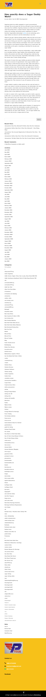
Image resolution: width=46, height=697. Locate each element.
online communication (10, 518)
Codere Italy (8, 376)
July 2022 (7, 194)
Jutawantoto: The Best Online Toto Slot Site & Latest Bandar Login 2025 (23, 138)
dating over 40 (8, 394)
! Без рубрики (8, 267)
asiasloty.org (8, 302)
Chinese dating (8, 371)
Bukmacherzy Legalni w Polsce (12, 354)
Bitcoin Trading (8, 338)
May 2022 (7, 199)
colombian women (9, 378)
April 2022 (7, 201)
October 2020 (8, 237)
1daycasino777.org (9, 271)
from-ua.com (8, 420)
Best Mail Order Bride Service (12, 322)
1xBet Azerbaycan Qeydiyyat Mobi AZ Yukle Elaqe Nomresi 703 (20, 278)
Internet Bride (8, 447)
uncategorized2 (8, 587)
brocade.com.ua (8, 349)
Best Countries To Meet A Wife (12, 316)
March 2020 (8, 243)
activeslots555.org (9, 282)
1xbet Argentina (9, 273)
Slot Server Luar (9, 560)
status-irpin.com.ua (9, 571)
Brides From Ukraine (10, 347)
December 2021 (8, 210)
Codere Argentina (9, 374)
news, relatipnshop (9, 516)
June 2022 (7, 196)
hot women (7, 431)
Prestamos (7, 536)
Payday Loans (8, 529)
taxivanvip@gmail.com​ (14, 666)
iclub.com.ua (8, 440)
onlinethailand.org (9, 522)
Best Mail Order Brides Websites (13, 325)
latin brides (7, 476)
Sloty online (7, 565)
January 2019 (8, 259)
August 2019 (8, 250)
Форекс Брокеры (8, 616)
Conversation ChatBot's (10, 380)
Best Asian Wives (9, 314)
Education (7, 400)
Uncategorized (23, 19)
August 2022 (8, 192)
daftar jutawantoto (10, 387)
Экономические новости (10, 620)
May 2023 (7, 172)
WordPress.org (8, 633)
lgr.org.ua (7, 489)
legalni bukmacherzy (10, 480)
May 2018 (7, 261)
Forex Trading (8, 414)
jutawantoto (8, 458)
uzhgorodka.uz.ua (9, 594)
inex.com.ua (7, 445)
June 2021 (7, 223)
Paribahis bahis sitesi (10, 527)
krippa (6, 474)
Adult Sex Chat (8, 287)
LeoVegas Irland (9, 487)
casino (6, 358)
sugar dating (8, 574)
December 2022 (8, 183)
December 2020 (8, 232)
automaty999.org (9, 307)
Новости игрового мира (10, 605)
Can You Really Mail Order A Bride (13, 356)
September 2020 (9, 239)
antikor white (8, 298)
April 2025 (7, 154)
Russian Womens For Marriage (12, 549)
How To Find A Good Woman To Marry (14, 436)
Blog (6, 340)
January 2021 (8, 230)
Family (6, 402)
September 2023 (9, 163)
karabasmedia (8, 460)
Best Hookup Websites (10, 320)
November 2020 (8, 234)
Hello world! (21, 144)
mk (5, 509)
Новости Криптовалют (10, 607)
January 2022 (8, 208)
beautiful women (9, 311)
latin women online (9, 478)
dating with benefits (10, 398)
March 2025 (7, 156)
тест (6, 611)
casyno (6, 362)
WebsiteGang (37, 695)
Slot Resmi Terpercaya (10, 558)
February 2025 (8, 159)
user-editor (9, 19)
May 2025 (7, 152)
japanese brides (9, 454)
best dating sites (9, 318)
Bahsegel (7, 309)
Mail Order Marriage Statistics (12, 502)
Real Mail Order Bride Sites (11, 540)
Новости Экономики (9, 609)
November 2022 (8, 185)
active (24, 33)
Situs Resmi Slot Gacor (10, 556)
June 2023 (7, 170)
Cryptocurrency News (10, 385)
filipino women (8, 407)
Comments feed (8, 631)
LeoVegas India (8, 485)
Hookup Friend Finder (10, 429)
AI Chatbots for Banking (11, 294)
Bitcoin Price (8, 336)
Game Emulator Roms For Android (13, 422)
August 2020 (8, 241)
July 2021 (7, 221)
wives (6, 598)
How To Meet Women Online (11, 438)
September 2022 (9, 190)
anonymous (7, 296)
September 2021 (9, 216)
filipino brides (8, 405)
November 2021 (8, 212)
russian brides (8, 545)
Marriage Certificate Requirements (13, 505)
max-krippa (7, 507)
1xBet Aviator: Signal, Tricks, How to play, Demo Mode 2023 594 (21, 276)
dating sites (8, 396)
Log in (6, 626)
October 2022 (8, 188)
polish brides (8, 534)
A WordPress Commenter (11, 144)
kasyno (6, 465)
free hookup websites (10, 416)
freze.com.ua (8, 418)
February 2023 (8, 179)
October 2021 (8, 214)
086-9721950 (11, 663)
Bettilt (6, 331)
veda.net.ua (7, 596)
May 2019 (7, 257)
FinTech (6, 409)
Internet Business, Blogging (11, 449)
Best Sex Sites (8, 329)
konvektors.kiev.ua (9, 469)
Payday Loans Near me (10, 531)
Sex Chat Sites (8, 554)
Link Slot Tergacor (9, 496)
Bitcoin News (8, 334)
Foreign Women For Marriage (12, 411)
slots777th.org (8, 562)
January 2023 (8, 181)
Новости (6, 602)
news (6, 514)
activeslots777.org (9, 285)
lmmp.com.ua (8, 498)
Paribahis (7, 525)
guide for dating (9, 427)
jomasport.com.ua (9, 456)
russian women (8, 547)
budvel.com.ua (8, 351)
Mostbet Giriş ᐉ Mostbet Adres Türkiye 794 (15, 511)
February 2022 (8, 205)
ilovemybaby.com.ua (9, 442)
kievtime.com (8, 467)
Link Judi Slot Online (10, 494)
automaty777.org (9, 305)
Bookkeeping (8, 345)
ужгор (6, 614)
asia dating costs (9, 300)
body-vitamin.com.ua (10, 342)
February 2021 (8, 228)
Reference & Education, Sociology (13, 542)
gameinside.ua (8, 425)
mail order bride (9, 500)
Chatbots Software (9, 369)
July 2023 (7, 168)
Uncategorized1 (9, 585)
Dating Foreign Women (10, 391)
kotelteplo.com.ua (9, 471)
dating (6, 389)
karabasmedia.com (9, 462)
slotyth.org (7, 567)
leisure (6, 482)
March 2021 (7, 225)
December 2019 (8, 248)
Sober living (8, 569)
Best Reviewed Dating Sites (11, 327)
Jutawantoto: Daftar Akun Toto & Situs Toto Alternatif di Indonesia (22, 136)
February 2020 (8, 245)
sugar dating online (9, 576)
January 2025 (8, 161)
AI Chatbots (8, 291)
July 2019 (7, 252)
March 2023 (7, 176)
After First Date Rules (10, 289)
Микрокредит (8, 600)
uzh (5, 591)
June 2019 (7, 254)
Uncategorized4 (9, 589)
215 (5, 280)
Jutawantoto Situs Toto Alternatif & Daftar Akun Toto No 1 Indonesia (22, 126)
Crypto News (8, 382)
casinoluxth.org (8, 360)
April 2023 (7, 174)
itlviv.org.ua (8, 451)
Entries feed (8, 628)
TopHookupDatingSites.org (11, 580)
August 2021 (8, 219)
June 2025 (7, 150)
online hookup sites (9, 520)
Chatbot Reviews (9, 367)
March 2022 (7, 203)
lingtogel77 (7, 491)
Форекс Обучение (9, 618)
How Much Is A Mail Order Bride (12, 434)
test (6, 578)
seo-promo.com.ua (9, 551)
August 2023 (8, 165)
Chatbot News (8, 365)
